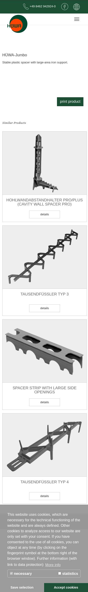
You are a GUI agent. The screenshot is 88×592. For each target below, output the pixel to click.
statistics (68, 574)
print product (70, 101)
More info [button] (53, 565)
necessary (21, 574)
